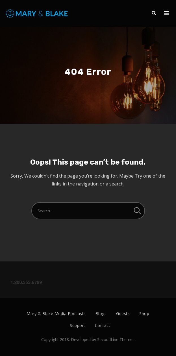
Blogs (101, 313)
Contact (102, 325)
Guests (123, 313)
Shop (144, 313)
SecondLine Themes (115, 339)
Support (77, 325)
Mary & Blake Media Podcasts (56, 313)
